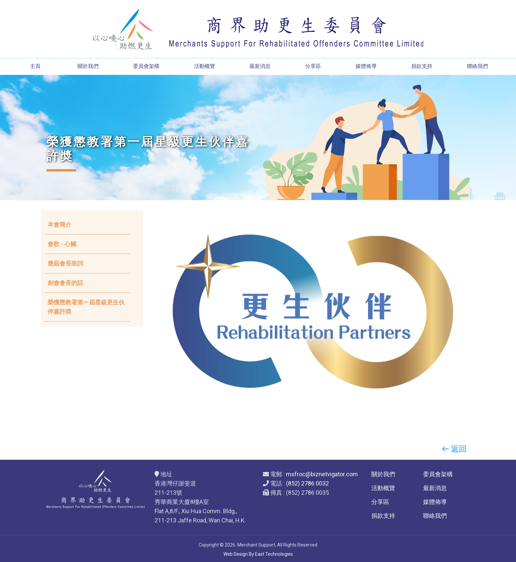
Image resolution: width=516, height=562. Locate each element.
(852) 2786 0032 (307, 483)
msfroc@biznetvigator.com (322, 474)
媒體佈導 (366, 66)
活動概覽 (204, 66)
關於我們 (88, 66)
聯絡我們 (477, 66)
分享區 (313, 66)
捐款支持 (421, 66)
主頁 (35, 66)
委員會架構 (146, 66)
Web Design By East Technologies (258, 554)
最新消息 (260, 66)
